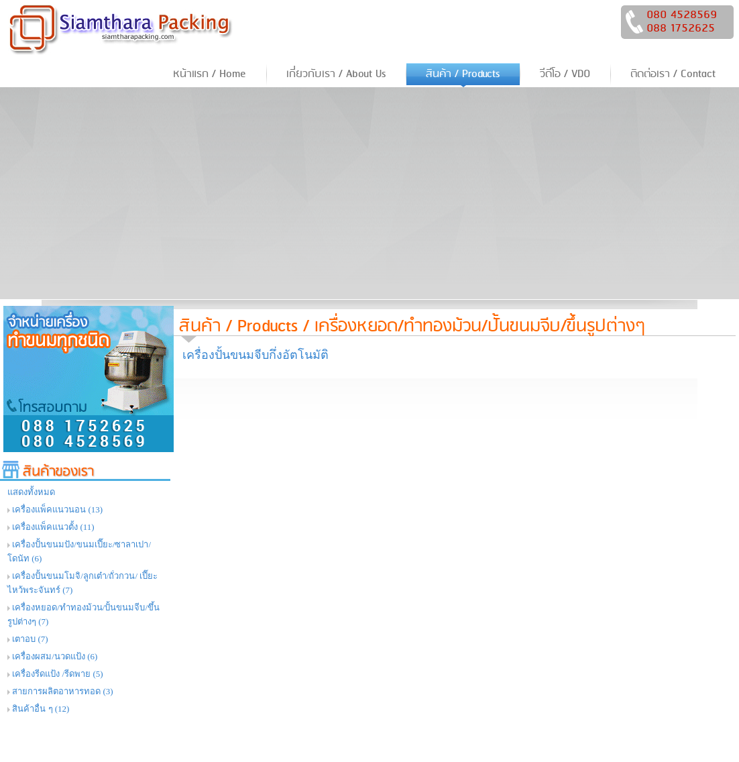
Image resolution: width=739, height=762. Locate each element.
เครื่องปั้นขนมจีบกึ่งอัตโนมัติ (255, 355)
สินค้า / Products (238, 326)
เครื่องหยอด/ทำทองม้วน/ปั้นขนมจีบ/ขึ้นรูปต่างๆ (480, 326)
